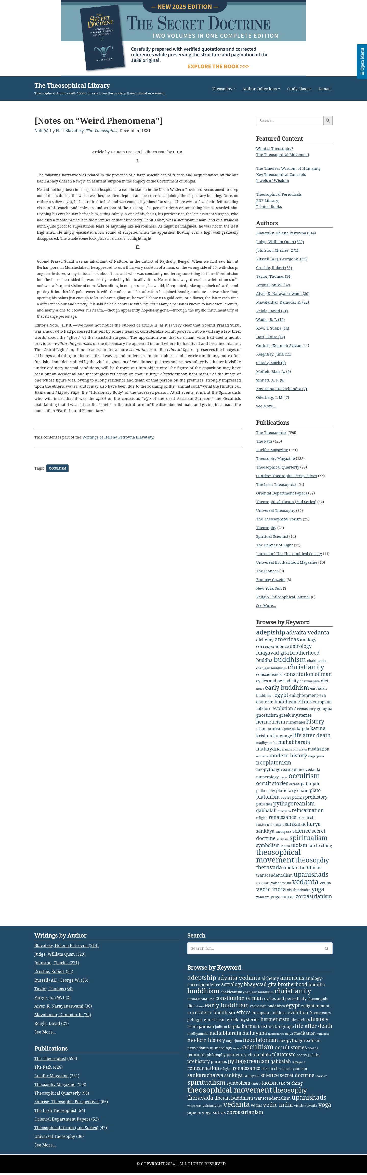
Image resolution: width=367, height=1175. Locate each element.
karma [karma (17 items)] (318, 732)
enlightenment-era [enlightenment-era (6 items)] (307, 700)
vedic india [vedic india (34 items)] (271, 891)
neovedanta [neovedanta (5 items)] (309, 773)
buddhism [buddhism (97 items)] (290, 664)
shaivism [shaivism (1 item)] (283, 842)
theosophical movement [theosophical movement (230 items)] (278, 859)
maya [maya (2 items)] (303, 753)
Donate (325, 88)
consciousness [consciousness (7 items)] (269, 679)
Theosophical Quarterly (279, 467)
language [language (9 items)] (282, 740)
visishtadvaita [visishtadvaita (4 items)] (298, 891)
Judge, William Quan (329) (281, 242)
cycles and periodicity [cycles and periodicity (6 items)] (277, 685)
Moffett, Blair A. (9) (274, 371)
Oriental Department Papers (284, 493)
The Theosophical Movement (284, 155)
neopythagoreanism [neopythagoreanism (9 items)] (277, 773)
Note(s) (41, 130)
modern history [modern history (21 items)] (288, 759)
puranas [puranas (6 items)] (264, 807)
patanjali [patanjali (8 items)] (310, 787)
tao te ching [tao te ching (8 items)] (320, 848)
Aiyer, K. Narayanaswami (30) (285, 293)
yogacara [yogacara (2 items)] (263, 899)
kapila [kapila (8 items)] (303, 733)
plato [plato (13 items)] (315, 793)
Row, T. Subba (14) (274, 328)
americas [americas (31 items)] (287, 645)
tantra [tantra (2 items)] (285, 849)
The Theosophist (101, 130)
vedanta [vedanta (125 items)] (305, 883)
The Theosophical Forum (280, 519)
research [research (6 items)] (305, 821)
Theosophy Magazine (276, 458)
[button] (230, 89)
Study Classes (297, 88)
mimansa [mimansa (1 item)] (262, 760)
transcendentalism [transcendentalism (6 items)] (274, 877)
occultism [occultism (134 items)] (304, 779)
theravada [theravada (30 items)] (269, 869)
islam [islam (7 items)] (261, 733)
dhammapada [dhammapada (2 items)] (310, 686)
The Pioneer (268, 577)
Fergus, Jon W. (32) (274, 285)
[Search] (254, 1026)
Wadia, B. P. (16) (271, 319)
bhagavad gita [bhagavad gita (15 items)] (272, 658)
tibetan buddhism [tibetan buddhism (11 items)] (302, 870)
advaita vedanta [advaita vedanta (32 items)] (307, 638)
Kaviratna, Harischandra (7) (283, 389)
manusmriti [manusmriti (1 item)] (290, 753)
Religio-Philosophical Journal (284, 603)
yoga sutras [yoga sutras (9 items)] (283, 898)
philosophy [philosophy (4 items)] (265, 794)
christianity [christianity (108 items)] (306, 671)
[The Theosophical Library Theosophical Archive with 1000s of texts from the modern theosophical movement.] (100, 88)
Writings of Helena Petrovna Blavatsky (122, 444)
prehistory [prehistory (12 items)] (316, 800)
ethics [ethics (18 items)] (304, 706)
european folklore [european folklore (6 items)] (269, 1091)
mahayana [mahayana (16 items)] (268, 752)
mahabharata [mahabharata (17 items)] (294, 746)
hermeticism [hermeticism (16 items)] (270, 726)
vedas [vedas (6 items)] (325, 884)
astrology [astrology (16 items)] (301, 651)
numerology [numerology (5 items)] (267, 780)
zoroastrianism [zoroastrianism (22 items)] (314, 898)
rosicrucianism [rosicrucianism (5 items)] (270, 827)
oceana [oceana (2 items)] (294, 787)
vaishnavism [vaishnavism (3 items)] (281, 885)
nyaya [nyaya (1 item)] (283, 781)
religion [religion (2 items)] (262, 821)
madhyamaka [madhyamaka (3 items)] (266, 746)
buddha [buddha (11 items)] (264, 665)
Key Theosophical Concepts (282, 174)
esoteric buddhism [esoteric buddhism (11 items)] (276, 706)
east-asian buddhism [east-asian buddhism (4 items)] (267, 1084)
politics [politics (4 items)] (298, 800)
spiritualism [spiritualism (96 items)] (309, 840)
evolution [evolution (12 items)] (282, 713)
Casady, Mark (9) (272, 363)
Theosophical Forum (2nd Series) (288, 502)
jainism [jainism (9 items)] (275, 733)
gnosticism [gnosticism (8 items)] (267, 720)
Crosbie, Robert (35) (275, 268)
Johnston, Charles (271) (278, 250)
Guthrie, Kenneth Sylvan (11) (284, 345)
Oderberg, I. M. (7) (274, 397)
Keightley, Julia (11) (275, 354)
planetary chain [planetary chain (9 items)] (292, 794)
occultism (58, 475)
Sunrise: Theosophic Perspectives (288, 476)
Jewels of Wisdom (273, 180)
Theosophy (266, 528)
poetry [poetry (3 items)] (286, 801)
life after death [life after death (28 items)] (312, 739)
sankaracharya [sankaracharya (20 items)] (303, 827)
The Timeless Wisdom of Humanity (290, 168)
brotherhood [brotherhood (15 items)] (305, 658)
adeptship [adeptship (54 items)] (270, 638)
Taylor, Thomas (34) (275, 276)
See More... (267, 406)
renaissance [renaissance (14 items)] (282, 820)
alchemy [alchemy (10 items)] (265, 645)
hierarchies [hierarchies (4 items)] (295, 726)
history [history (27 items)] (315, 725)
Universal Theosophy (276, 510)
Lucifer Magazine (273, 450)
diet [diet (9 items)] (325, 685)
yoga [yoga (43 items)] (317, 891)
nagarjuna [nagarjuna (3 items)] (316, 760)
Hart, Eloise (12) (271, 337)
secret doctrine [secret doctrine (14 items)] (297, 1153)
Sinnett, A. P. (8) (271, 380)
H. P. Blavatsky (70, 130)
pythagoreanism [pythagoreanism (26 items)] (294, 807)
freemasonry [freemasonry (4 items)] (305, 713)
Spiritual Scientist (273, 536)
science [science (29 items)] (301, 833)
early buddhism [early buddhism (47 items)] (287, 692)
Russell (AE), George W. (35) (283, 259)
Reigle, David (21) (273, 311)
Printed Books (269, 206)
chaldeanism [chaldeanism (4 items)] (318, 665)
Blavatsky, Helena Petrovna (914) (288, 233)
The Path (264, 441)
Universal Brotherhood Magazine (288, 568)
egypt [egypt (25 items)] (281, 699)
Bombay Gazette (272, 586)
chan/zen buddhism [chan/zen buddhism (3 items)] (271, 673)
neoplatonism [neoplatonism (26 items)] (273, 766)
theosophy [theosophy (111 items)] (312, 862)
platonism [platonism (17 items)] (268, 800)
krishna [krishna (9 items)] (264, 740)
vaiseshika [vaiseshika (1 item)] (263, 885)
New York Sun (269, 594)
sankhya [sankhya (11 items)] (265, 834)
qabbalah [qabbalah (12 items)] (266, 814)
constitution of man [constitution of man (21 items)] (308, 679)
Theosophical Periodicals (280, 194)
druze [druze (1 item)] (260, 693)
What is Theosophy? (275, 148)
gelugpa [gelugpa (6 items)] (324, 713)
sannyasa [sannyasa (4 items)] (283, 834)
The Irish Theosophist (277, 484)
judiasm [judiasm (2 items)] (290, 733)
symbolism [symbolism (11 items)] (268, 848)
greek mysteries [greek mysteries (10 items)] (295, 719)
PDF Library (268, 200)
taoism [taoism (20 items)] (299, 848)
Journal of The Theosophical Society (291, 554)
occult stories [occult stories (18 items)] (272, 786)
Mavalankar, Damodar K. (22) (284, 302)
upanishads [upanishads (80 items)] (311, 876)
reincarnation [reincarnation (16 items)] (308, 813)
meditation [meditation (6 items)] (318, 753)
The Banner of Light (275, 545)
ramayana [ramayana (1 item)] (284, 814)
